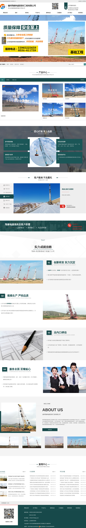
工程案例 (59, 12)
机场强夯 (67, 148)
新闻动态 (48, 12)
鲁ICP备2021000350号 (33, 526)
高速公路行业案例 (67, 218)
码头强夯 (67, 167)
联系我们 (84, 1)
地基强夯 (3, 165)
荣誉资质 (69, 508)
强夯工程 (17, 64)
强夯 (16, 12)
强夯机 (27, 12)
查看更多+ (83, 129)
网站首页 (5, 12)
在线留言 (80, 1)
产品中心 (37, 12)
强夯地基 (45, 148)
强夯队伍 (45, 167)
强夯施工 (22, 64)
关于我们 (70, 12)
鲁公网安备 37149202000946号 (46, 526)
